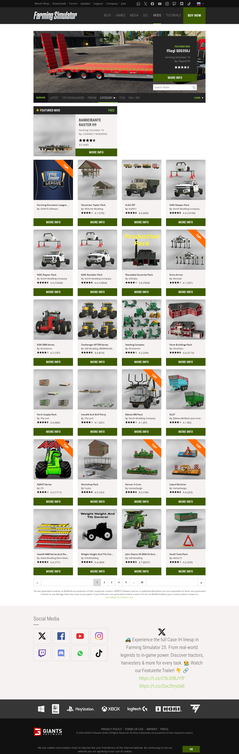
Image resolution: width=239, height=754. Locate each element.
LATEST (54, 97)
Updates (85, 3)
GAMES (120, 15)
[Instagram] (167, 4)
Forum (73, 3)
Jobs (123, 3)
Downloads (59, 3)
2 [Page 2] (104, 582)
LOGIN (197, 97)
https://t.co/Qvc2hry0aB (161, 686)
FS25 (122, 97)
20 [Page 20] (142, 582)
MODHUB (40, 97)
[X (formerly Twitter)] (145, 4)
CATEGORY (106, 97)
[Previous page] (201, 582)
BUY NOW (194, 15)
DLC (145, 15)
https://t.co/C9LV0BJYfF (162, 678)
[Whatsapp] (139, 4)
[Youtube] (160, 4)
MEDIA (134, 15)
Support (98, 3)
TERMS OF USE (134, 729)
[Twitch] (175, 4)
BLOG (107, 15)
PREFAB (92, 97)
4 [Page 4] (118, 582)
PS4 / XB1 (134, 97)
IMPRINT (152, 729)
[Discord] (182, 4)
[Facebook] (153, 4)
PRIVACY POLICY (111, 729)
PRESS (164, 729)
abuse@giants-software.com (119, 597)
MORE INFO (175, 77)
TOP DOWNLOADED (73, 97)
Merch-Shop (42, 3)
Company (112, 3)
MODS (157, 15)
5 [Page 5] (126, 582)
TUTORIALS (173, 15)
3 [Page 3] (111, 582)
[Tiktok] (189, 4)
